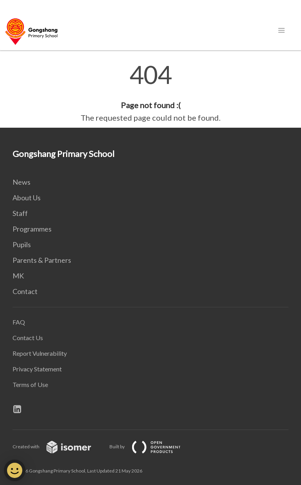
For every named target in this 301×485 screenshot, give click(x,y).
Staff (20, 213)
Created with (58, 446)
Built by (151, 446)
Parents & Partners (42, 260)
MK (18, 275)
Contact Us (28, 337)
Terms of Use (30, 384)
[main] (150, 93)
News (21, 182)
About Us (27, 197)
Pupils (22, 244)
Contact (25, 291)
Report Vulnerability (40, 353)
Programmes (32, 229)
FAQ (19, 322)
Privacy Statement (37, 369)
